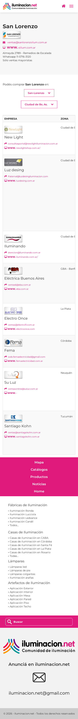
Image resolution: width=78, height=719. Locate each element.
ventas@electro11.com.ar (19, 324)
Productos (39, 477)
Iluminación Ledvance (23, 518)
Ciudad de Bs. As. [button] (39, 104)
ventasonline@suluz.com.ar (21, 388)
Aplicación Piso (19, 602)
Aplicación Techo (20, 606)
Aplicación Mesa (20, 595)
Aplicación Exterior (22, 588)
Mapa (39, 462)
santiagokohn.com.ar (22, 436)
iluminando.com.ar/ (21, 257)
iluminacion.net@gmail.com (39, 693)
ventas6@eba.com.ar (17, 284)
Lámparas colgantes (22, 574)
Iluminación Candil (21, 521)
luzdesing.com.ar (19, 180)
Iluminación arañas (22, 577)
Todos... (14, 525)
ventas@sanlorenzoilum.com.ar (25, 42)
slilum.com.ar (19, 47)
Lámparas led (18, 566)
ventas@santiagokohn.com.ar (22, 432)
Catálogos (39, 470)
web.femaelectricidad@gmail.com (24, 356)
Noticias (39, 484)
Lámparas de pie (20, 570)
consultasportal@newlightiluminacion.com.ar (31, 143)
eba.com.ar (16, 289)
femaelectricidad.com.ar (23, 361)
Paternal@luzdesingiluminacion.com (26, 176)
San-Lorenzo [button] (39, 93)
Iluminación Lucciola (23, 514)
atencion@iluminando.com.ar (22, 252)
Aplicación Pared (20, 599)
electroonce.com (19, 329)
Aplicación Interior (21, 592)
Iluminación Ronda (22, 510)
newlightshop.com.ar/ (22, 148)
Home (39, 491)
